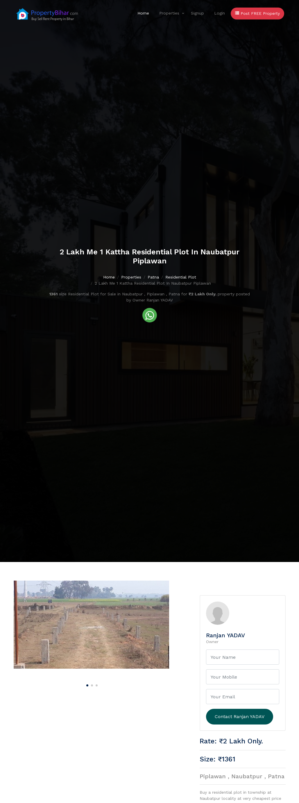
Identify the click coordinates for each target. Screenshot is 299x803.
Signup (197, 13)
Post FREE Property (257, 13)
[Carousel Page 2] (91, 684)
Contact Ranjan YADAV (239, 716)
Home (143, 13)
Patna (153, 277)
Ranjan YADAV (225, 635)
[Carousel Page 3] (96, 684)
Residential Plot (180, 277)
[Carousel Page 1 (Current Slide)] (86, 684)
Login (219, 13)
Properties (169, 13)
